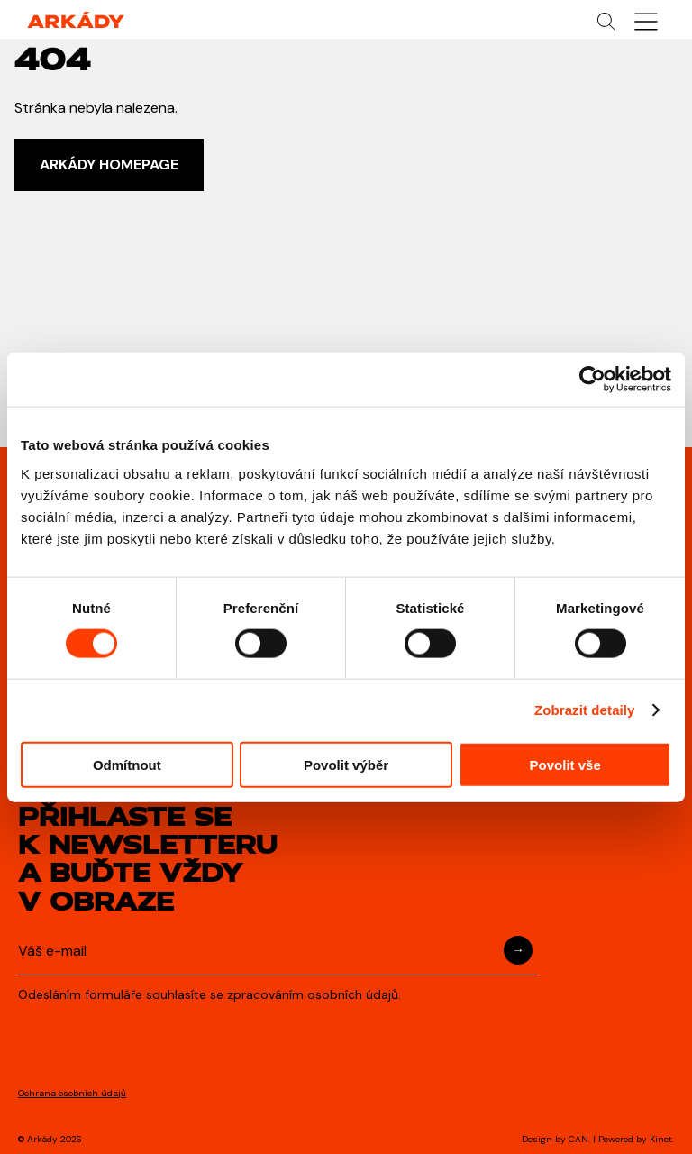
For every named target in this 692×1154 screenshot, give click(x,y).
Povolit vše (565, 764)
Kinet (661, 1139)
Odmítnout (127, 764)
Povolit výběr (346, 764)
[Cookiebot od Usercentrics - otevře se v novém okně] (592, 379)
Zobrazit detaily (584, 710)
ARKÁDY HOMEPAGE (109, 164)
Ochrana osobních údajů (72, 1093)
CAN (578, 1139)
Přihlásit (518, 950)
